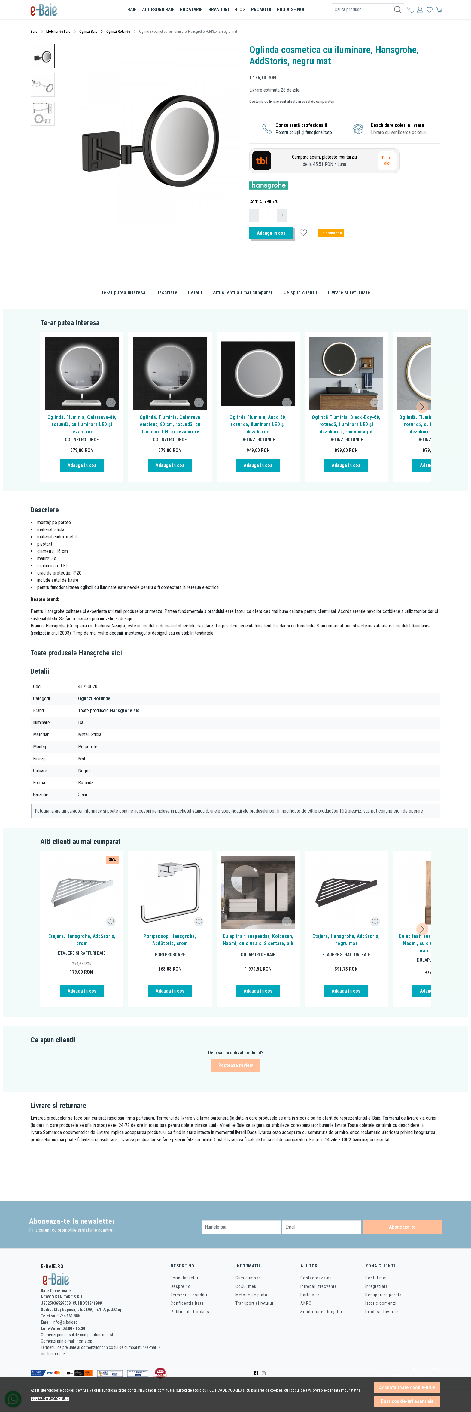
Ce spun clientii (300, 292)
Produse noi (290, 9)
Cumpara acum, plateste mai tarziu (324, 161)
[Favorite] (430, 9)
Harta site (310, 1294)
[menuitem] (43, 56)
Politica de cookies (224, 1390)
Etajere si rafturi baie (82, 953)
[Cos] (439, 9)
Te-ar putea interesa (123, 292)
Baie (131, 9)
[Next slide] (422, 407)
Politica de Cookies (190, 1311)
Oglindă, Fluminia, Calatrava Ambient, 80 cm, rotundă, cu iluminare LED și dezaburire (170, 424)
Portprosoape (170, 954)
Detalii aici (387, 160)
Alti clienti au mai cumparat (243, 292)
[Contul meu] (410, 9)
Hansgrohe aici (125, 710)
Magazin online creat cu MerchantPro (408, 1376)
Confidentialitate (187, 1303)
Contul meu (376, 1278)
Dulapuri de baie (258, 954)
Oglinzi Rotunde (118, 31)
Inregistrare (376, 1286)
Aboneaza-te (402, 1227)
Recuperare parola (383, 1294)
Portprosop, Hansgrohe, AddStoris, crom (170, 939)
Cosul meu (246, 1286)
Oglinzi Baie (88, 31)
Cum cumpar (247, 1278)
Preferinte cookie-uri (50, 1398)
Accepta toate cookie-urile (407, 1387)
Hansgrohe (94, 653)
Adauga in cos (271, 233)
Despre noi (181, 1286)
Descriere (167, 292)
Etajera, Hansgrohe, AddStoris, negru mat (346, 939)
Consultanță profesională (301, 125)
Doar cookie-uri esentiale (407, 1401)
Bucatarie (191, 9)
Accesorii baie (158, 9)
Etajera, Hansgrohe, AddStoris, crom (82, 939)
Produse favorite (382, 1311)
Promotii (261, 9)
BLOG (240, 9)
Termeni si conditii (189, 1294)
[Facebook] (258, 1373)
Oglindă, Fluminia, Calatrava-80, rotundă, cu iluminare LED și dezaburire (82, 424)
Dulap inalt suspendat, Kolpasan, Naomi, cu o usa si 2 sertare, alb (258, 939)
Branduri (218, 9)
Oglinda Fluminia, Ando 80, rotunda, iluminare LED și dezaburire (258, 424)
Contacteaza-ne (316, 1278)
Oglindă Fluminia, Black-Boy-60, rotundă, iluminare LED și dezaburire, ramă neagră (346, 424)
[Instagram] (266, 1373)
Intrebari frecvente (318, 1286)
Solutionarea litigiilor (321, 1311)
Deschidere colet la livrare (397, 125)
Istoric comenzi (381, 1303)
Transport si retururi (255, 1303)
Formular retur (185, 1278)
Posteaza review (235, 1065)
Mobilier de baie (58, 31)
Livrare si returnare (349, 292)
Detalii (195, 292)
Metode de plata (251, 1294)
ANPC (305, 1303)
